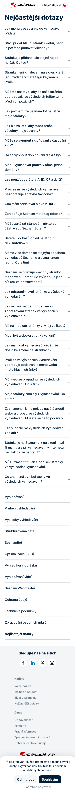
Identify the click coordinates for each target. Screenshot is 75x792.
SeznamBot (13, 542)
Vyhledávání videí (18, 577)
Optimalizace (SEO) (19, 554)
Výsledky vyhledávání (21, 520)
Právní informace (25, 731)
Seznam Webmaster (20, 588)
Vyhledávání (14, 497)
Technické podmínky (20, 611)
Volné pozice (22, 686)
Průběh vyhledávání (20, 508)
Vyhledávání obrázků (21, 565)
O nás (18, 712)
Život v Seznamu (25, 697)
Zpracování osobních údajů (26, 622)
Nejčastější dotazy (19, 634)
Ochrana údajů (16, 600)
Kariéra (19, 678)
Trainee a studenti (26, 691)
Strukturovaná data (19, 531)
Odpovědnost (23, 720)
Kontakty (20, 725)
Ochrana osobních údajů (30, 743)
